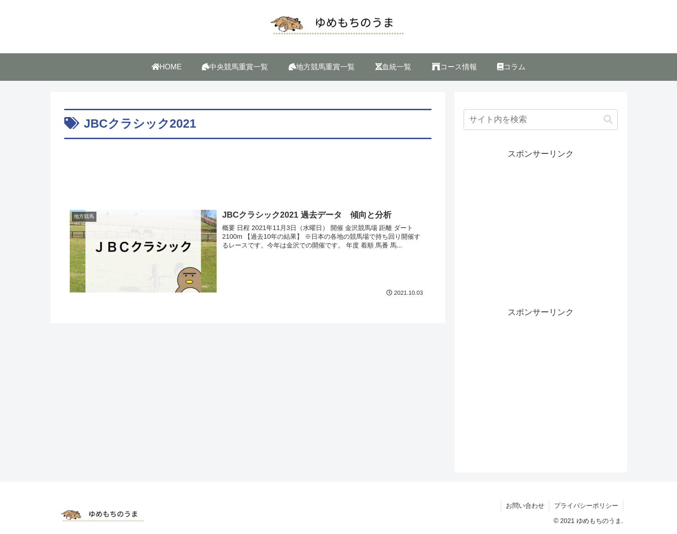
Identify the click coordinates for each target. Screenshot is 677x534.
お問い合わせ (525, 505)
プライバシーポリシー (586, 505)
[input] (541, 119)
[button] (608, 119)
